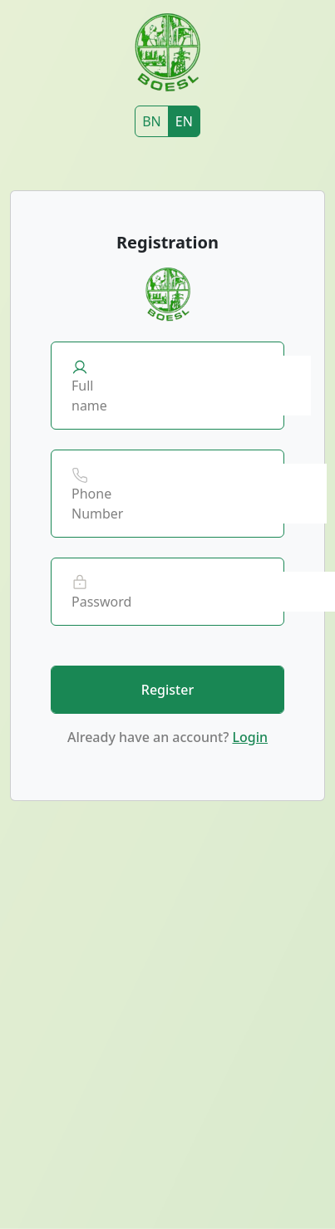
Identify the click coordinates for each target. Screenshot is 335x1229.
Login (250, 737)
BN (151, 121)
